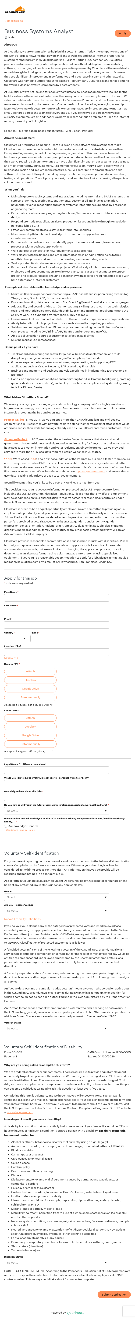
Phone (35, 632)
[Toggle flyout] (24, 638)
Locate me (11, 657)
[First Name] (56, 597)
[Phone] (70, 638)
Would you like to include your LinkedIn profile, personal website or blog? (46, 777)
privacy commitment (91, 471)
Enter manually (30, 697)
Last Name (11, 605)
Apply (123, 33)
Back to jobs (13, 20)
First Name (11, 592)
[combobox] (7, 638)
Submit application (114, 1294)
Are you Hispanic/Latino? (18, 904)
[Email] (56, 625)
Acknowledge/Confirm (23, 826)
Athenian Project (15, 439)
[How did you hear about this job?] (56, 797)
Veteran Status (12, 1022)
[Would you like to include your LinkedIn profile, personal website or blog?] (56, 783)
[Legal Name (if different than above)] (56, 770)
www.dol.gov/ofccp (20, 1112)
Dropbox (30, 680)
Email (8, 619)
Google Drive (30, 688)
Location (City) (13, 646)
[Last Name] (56, 611)
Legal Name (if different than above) (25, 764)
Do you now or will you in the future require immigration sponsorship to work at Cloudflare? (56, 804)
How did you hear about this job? (23, 791)
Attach (30, 671)
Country (9, 632)
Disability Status (13, 1256)
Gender (8, 891)
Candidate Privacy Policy (20, 829)
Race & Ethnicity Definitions (22, 919)
